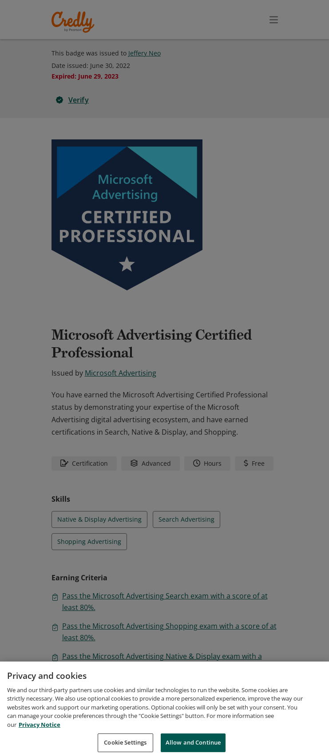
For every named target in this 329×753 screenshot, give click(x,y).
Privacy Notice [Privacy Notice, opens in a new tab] (39, 734)
